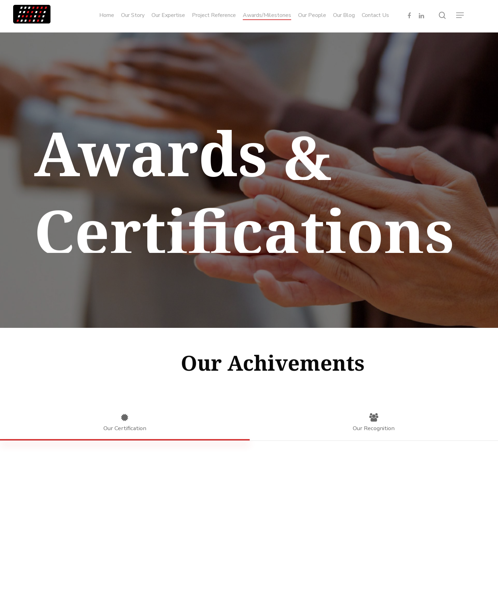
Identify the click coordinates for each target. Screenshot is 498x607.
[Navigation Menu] (460, 15)
